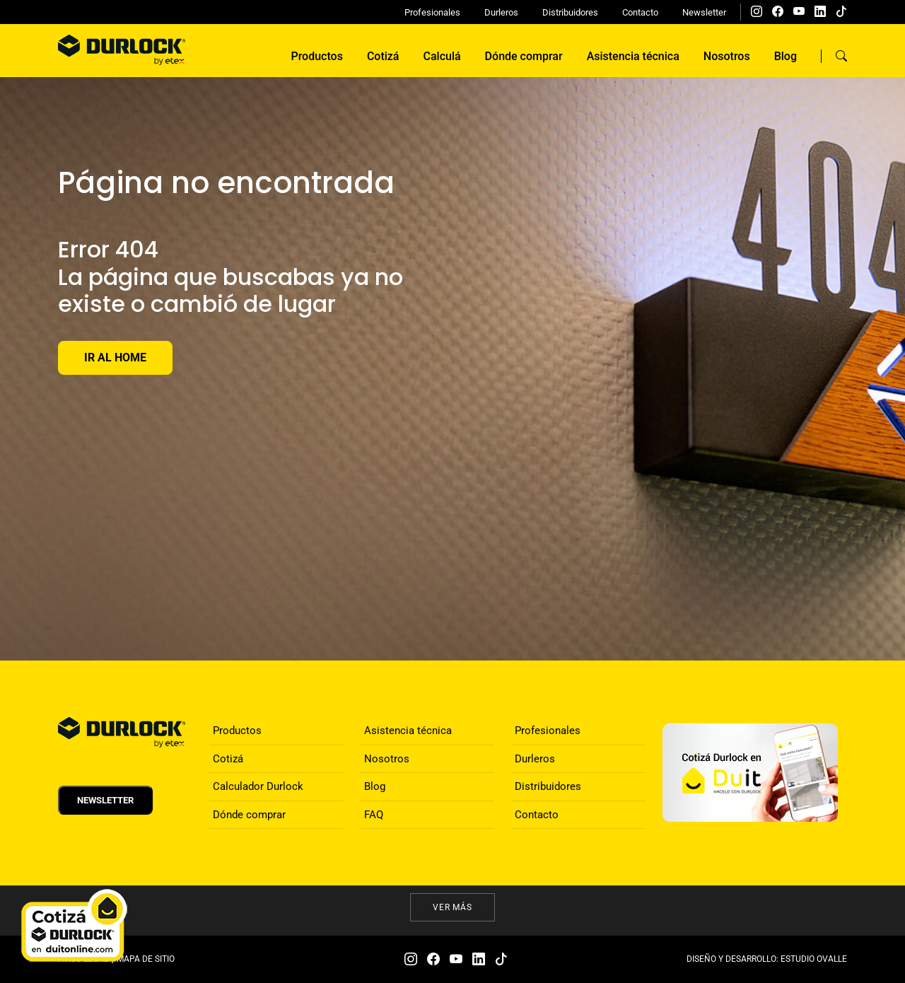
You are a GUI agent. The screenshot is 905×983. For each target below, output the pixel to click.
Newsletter (704, 12)
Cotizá (383, 56)
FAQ (373, 814)
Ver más (453, 907)
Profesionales (432, 12)
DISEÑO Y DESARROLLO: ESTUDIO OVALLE (767, 959)
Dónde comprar (524, 56)
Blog (785, 56)
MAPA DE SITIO (146, 959)
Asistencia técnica (633, 56)
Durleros (501, 12)
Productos (316, 56)
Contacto (640, 12)
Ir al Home (115, 357)
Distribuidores (570, 12)
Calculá (442, 56)
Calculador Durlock (258, 786)
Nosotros (726, 56)
